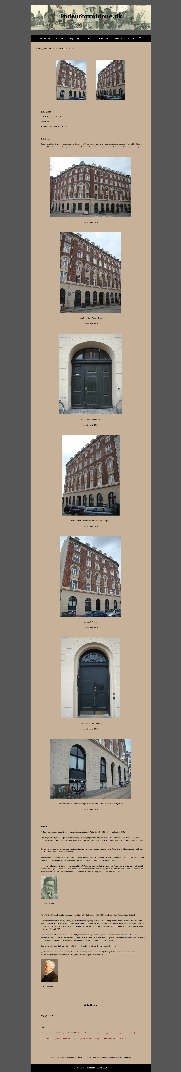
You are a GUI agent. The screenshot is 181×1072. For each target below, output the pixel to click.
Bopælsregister (76, 38)
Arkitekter (60, 38)
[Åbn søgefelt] (140, 38)
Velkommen (44, 38)
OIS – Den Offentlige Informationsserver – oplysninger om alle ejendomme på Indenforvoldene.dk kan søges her (83, 1038)
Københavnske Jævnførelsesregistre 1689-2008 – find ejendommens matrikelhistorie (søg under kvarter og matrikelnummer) (88, 1033)
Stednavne (103, 38)
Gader (91, 38)
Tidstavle (117, 38)
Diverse (130, 38)
